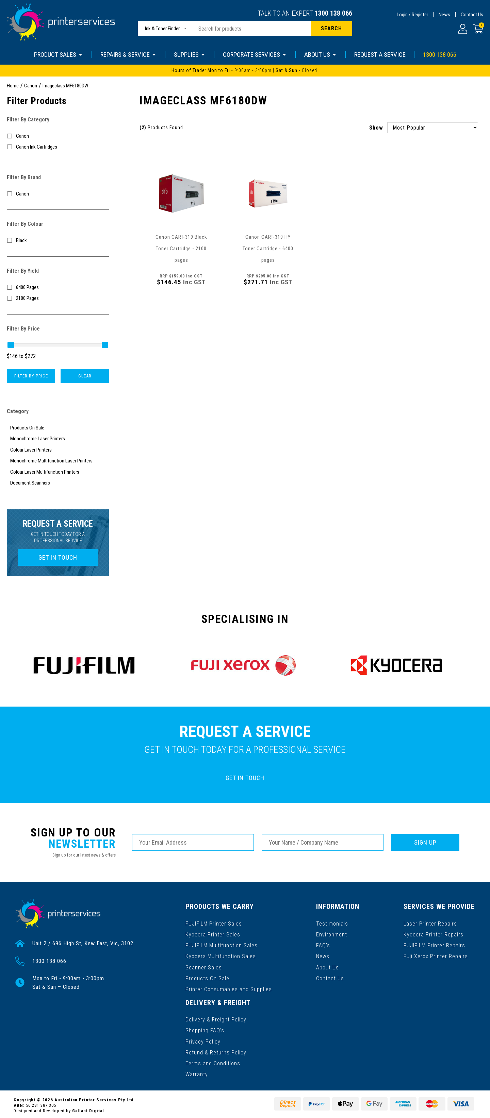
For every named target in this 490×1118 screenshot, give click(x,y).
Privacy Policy (202, 1039)
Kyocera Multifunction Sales (220, 955)
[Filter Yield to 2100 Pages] (58, 298)
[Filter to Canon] (58, 136)
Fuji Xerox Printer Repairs (436, 955)
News (444, 15)
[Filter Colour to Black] (58, 240)
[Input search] (252, 28)
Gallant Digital (88, 1108)
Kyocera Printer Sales (212, 934)
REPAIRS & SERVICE (128, 54)
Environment (331, 934)
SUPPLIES (190, 54)
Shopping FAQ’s (204, 1029)
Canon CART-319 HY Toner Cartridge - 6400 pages (268, 248)
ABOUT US (320, 54)
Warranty (196, 1072)
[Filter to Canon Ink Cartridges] (58, 147)
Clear (85, 375)
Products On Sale (207, 977)
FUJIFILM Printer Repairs (435, 945)
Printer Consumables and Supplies (228, 988)
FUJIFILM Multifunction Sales (221, 945)
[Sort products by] (433, 127)
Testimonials (332, 923)
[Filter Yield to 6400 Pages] (58, 287)
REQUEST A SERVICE (380, 54)
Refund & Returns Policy (215, 1050)
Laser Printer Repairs (430, 923)
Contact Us (472, 15)
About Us (327, 966)
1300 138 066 (333, 13)
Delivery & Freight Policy (215, 1018)
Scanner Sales (203, 966)
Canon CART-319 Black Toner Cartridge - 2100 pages (181, 248)
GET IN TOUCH (57, 557)
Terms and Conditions (212, 1061)
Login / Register (412, 15)
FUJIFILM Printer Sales (213, 923)
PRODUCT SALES (58, 54)
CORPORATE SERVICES (255, 54)
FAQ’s (323, 945)
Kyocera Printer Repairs (433, 934)
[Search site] (331, 28)
